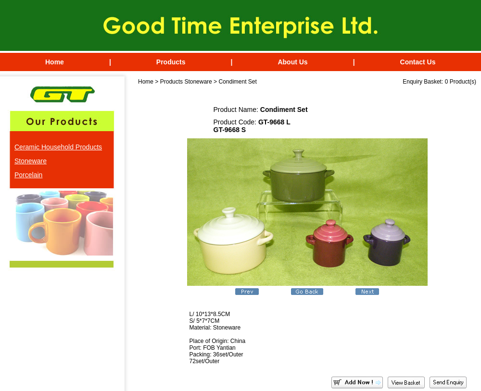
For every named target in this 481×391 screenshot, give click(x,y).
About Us (292, 62)
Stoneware (30, 161)
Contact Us (418, 62)
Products (171, 62)
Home (54, 62)
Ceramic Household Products (58, 147)
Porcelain (28, 175)
